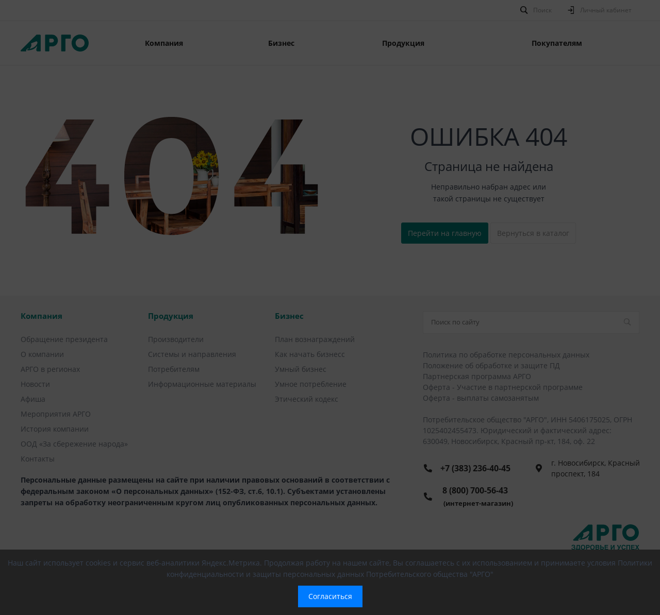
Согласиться (330, 596)
